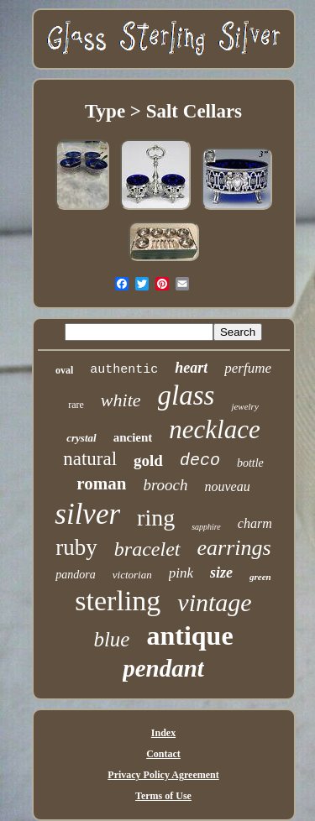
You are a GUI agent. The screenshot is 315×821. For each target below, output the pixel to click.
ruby (76, 547)
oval (64, 370)
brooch (165, 485)
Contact (163, 754)
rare (76, 404)
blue (111, 639)
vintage (214, 602)
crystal (81, 437)
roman (101, 483)
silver (87, 514)
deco (200, 460)
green (260, 577)
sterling (117, 600)
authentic (124, 370)
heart (191, 367)
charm (255, 523)
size (221, 572)
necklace (214, 429)
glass (186, 395)
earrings (234, 548)
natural (90, 458)
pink (181, 573)
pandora (75, 574)
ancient (133, 437)
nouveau (227, 486)
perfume (247, 368)
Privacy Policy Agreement (163, 775)
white (121, 400)
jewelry (244, 406)
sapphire (206, 526)
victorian (132, 574)
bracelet (147, 549)
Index (163, 733)
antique (189, 635)
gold (148, 460)
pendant (163, 668)
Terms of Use (163, 796)
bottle (250, 463)
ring (156, 518)
